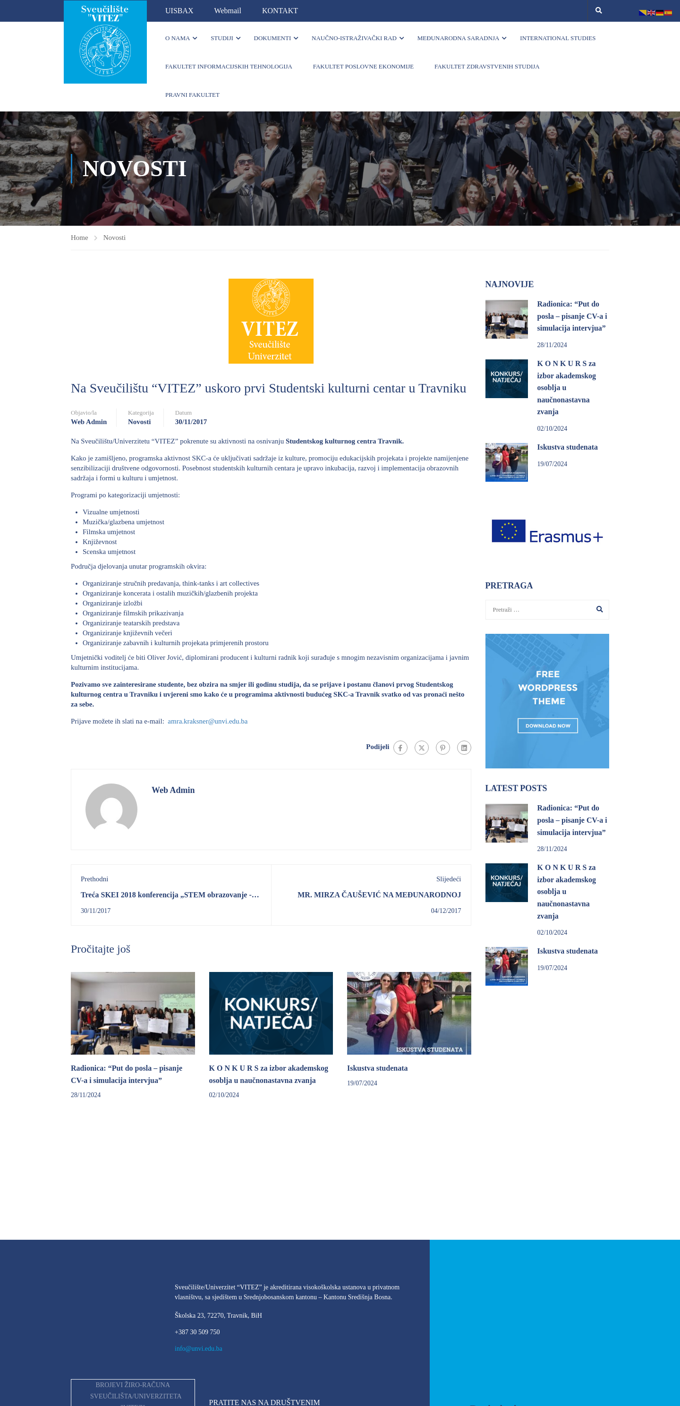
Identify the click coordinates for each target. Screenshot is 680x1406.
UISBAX (179, 11)
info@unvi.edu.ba (198, 1348)
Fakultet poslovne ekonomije (363, 66)
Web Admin (89, 422)
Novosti (114, 237)
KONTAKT (280, 11)
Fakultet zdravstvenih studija (487, 66)
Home (79, 237)
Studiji (222, 38)
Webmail (227, 11)
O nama (177, 38)
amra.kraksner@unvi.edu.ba (207, 721)
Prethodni (94, 879)
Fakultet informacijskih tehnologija (228, 66)
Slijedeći (448, 879)
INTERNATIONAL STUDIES (557, 38)
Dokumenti (272, 38)
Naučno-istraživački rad (354, 38)
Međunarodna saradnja (458, 38)
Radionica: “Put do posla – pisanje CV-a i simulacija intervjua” (572, 316)
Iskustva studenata (377, 1068)
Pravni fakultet (192, 94)
